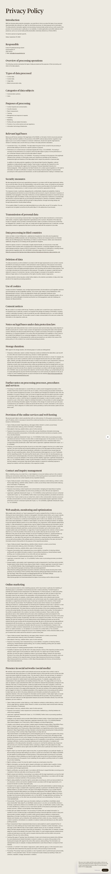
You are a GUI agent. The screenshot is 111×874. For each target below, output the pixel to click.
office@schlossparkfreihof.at (17, 53)
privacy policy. (89, 866)
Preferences (97, 870)
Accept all (105, 870)
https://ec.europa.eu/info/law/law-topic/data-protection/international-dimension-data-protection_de (33, 252)
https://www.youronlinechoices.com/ (19, 375)
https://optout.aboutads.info (55, 373)
